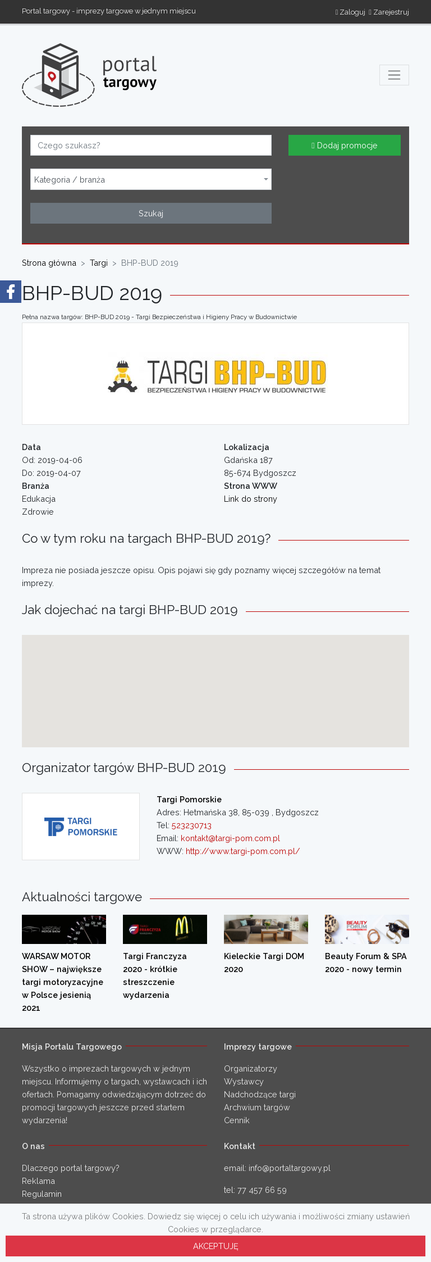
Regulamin (42, 1194)
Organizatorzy (250, 1068)
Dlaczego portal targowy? (71, 1168)
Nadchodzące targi (260, 1094)
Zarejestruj (389, 12)
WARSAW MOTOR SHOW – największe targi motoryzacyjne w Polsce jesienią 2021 (62, 982)
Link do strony (250, 498)
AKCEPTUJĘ (216, 1246)
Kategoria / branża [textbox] (69, 180)
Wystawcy (244, 1081)
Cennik (237, 1120)
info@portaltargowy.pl (290, 1168)
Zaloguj (351, 12)
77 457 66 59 (262, 1190)
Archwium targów (257, 1107)
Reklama (38, 1181)
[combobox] (151, 179)
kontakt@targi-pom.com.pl (230, 838)
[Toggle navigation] (394, 75)
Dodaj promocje (344, 145)
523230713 (192, 825)
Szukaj (151, 213)
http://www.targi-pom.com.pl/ (243, 851)
